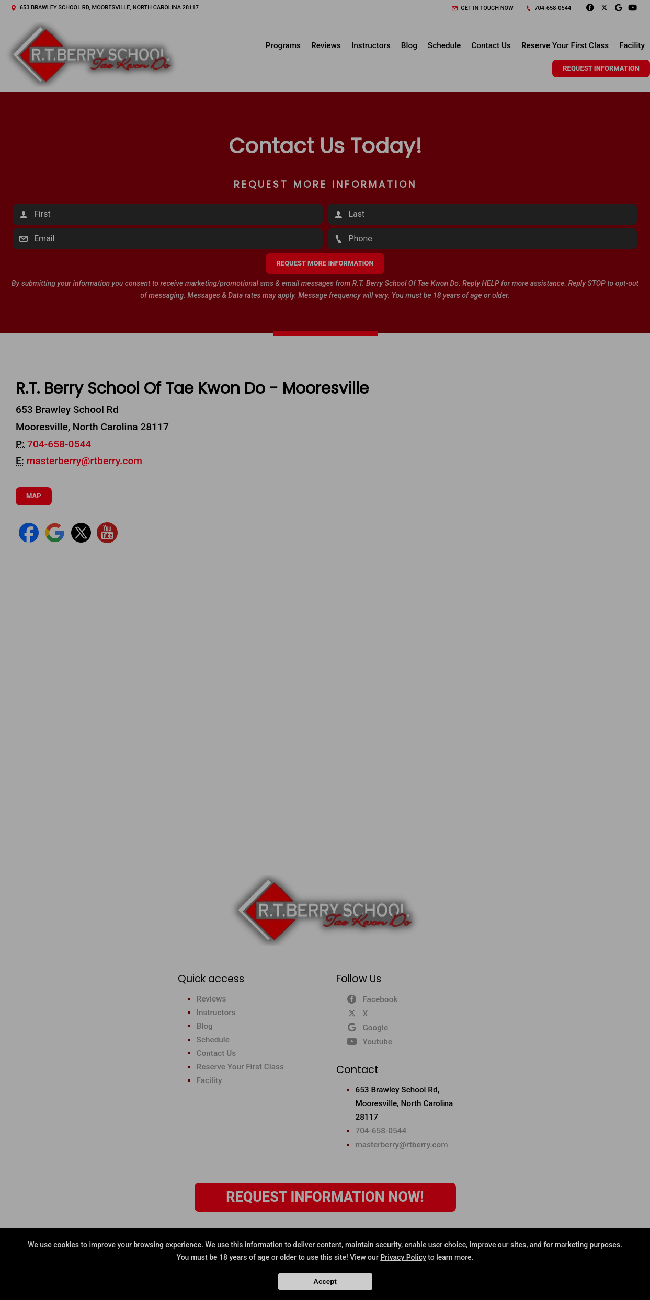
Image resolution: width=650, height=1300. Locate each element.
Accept (324, 1281)
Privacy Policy (403, 1257)
